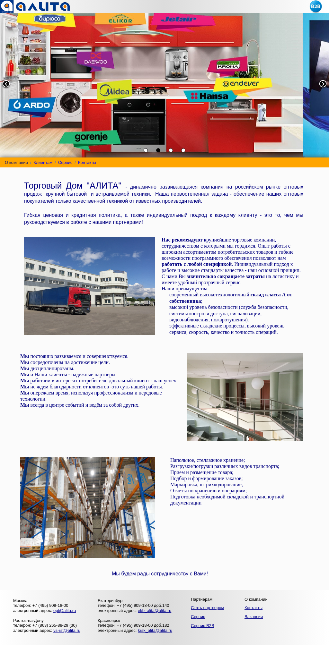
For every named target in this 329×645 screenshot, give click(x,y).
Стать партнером (207, 607)
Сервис (65, 162)
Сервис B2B (202, 625)
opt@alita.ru (64, 610)
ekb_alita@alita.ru (154, 610)
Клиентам (42, 162)
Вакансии (254, 616)
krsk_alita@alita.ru (155, 630)
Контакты (87, 162)
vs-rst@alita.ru (66, 630)
